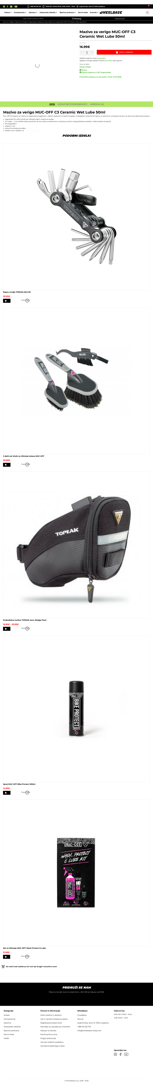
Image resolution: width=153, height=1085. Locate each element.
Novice (80, 1021)
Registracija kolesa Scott (51, 1025)
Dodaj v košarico (127, 53)
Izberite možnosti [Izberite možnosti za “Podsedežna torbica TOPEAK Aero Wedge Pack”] (15, 630)
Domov (5, 22)
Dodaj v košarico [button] (15, 301)
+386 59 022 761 (35, 6)
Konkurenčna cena (48, 1036)
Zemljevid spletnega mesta (52, 1048)
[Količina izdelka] (88, 53)
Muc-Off (108, 61)
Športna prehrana (91, 12)
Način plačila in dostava (51, 1017)
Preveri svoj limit (120, 18)
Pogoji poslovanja (48, 1040)
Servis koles (106, 12)
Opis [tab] (52, 104)
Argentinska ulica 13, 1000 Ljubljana (90, 7)
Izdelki (11, 22)
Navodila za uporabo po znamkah (55, 1029)
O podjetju (82, 1017)
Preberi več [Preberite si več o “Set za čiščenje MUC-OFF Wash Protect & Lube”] (13, 959)
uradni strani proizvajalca (33, 130)
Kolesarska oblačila (72, 12)
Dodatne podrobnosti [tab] (72, 104)
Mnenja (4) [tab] (97, 104)
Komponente (44, 12)
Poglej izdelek (147, 301)
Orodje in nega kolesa (29, 22)
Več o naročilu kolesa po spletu (54, 1021)
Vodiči (6, 1040)
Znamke (117, 12)
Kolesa (32, 12)
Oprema (56, 12)
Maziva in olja (42, 22)
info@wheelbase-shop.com (89, 1033)
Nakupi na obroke (48, 1033)
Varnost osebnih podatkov (52, 1044)
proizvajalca (102, 58)
